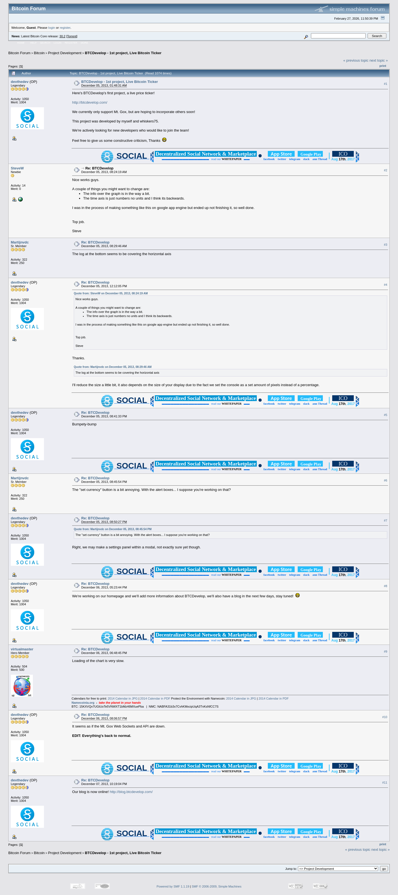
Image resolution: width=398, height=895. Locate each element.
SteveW (17, 168)
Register (71, 42)
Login (57, 42)
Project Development (65, 53)
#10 (384, 717)
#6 (385, 480)
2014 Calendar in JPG (123, 698)
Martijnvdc (20, 242)
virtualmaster (22, 649)
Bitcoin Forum (19, 53)
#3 (385, 244)
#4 (385, 284)
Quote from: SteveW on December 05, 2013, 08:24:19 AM (111, 293)
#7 (385, 520)
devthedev (19, 82)
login (51, 27)
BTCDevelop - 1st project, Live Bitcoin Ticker (123, 53)
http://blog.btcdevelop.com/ (131, 792)
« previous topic (355, 60)
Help (33, 42)
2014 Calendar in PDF (155, 698)
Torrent (72, 36)
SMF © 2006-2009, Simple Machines (217, 886)
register (65, 27)
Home (21, 42)
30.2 (62, 36)
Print (382, 65)
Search (45, 42)
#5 (385, 415)
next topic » (379, 60)
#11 (384, 782)
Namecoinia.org (83, 702)
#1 (385, 83)
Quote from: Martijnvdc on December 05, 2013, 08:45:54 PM (112, 529)
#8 (385, 586)
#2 (385, 170)
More (84, 42)
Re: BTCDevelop (99, 168)
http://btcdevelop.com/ (89, 102)
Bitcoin (39, 53)
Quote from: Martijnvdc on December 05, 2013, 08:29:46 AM (112, 366)
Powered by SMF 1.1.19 (173, 886)
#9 (385, 651)
